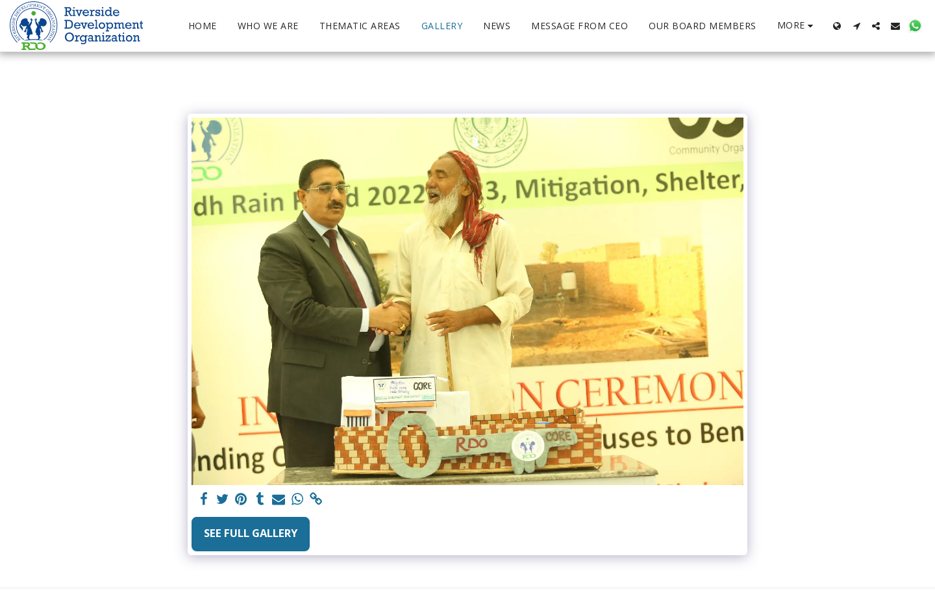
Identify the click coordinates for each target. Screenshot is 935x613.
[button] (856, 26)
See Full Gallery (250, 532)
